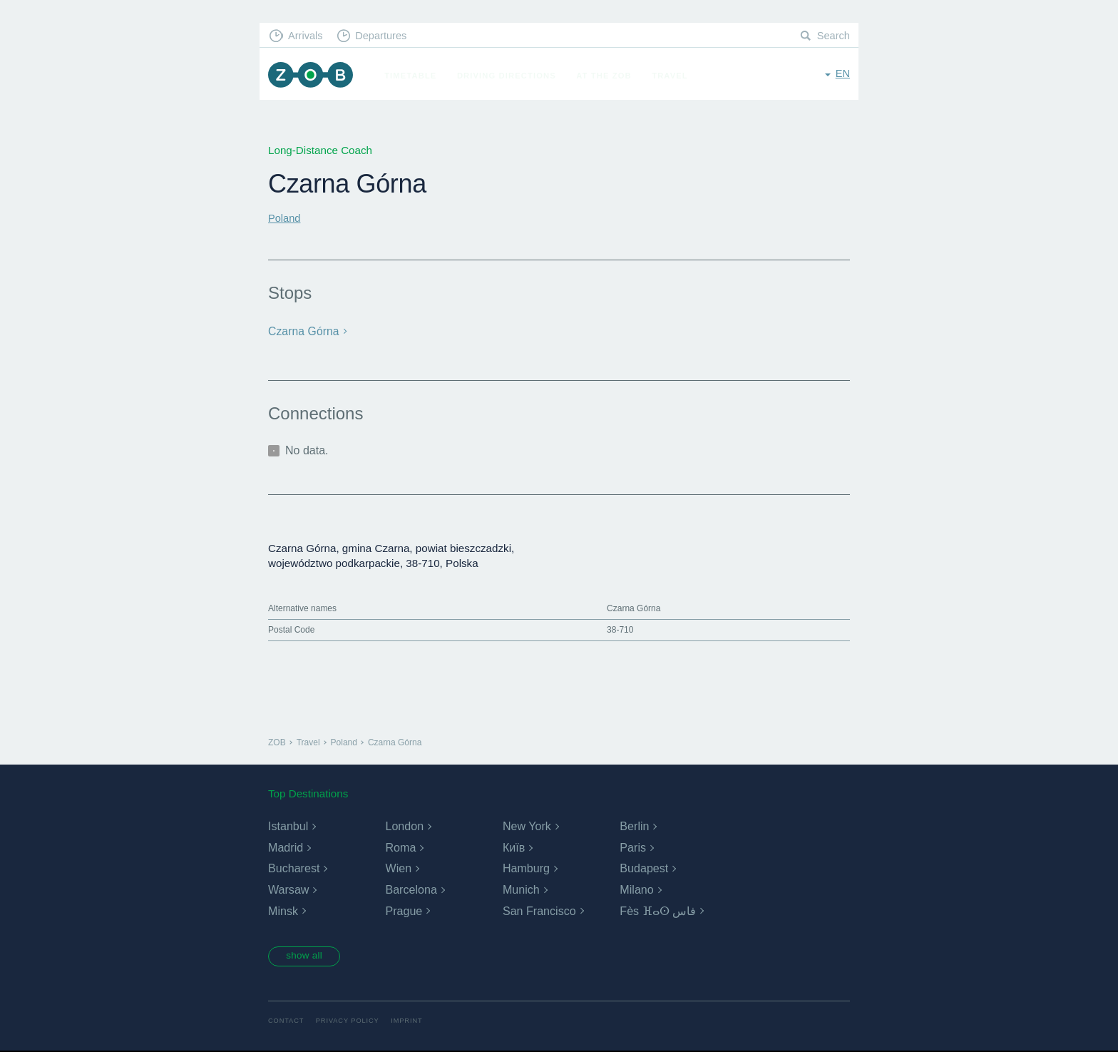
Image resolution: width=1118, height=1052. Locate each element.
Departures (384, 36)
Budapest (644, 868)
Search (833, 36)
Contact (286, 1022)
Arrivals (307, 36)
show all (307, 956)
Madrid (285, 847)
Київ (514, 847)
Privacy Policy (350, 1022)
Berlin (634, 825)
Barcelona (410, 889)
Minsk (283, 910)
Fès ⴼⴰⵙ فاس (658, 910)
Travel (673, 75)
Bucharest (293, 868)
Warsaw (288, 889)
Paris (632, 847)
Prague (403, 910)
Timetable (414, 75)
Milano (636, 889)
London (404, 825)
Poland (285, 218)
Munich (521, 889)
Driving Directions (510, 75)
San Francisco (539, 910)
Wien (398, 868)
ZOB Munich (312, 76)
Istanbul (288, 825)
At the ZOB (607, 75)
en (842, 74)
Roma (400, 847)
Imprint (411, 1022)
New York (527, 825)
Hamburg (526, 868)
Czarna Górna (302, 331)
